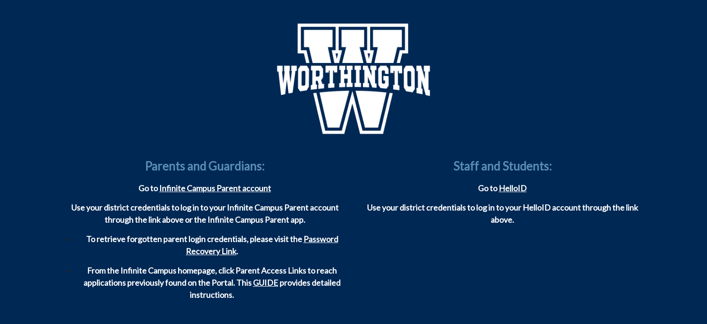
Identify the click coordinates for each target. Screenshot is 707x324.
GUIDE (265, 283)
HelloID (513, 188)
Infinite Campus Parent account (215, 188)
